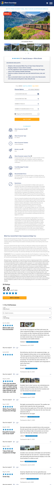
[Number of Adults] (27, 103)
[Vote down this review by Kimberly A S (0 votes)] (17, 424)
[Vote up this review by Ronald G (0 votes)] (14, 376)
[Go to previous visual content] (25, 53)
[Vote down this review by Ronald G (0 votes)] (17, 376)
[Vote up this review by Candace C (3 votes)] (14, 349)
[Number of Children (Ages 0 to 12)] (27, 109)
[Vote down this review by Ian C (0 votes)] (17, 401)
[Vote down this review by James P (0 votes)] (17, 443)
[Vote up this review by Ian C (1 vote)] (14, 401)
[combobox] (27, 310)
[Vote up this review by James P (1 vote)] (14, 443)
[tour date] (27, 94)
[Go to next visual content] (28, 53)
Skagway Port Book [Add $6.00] (24, 114)
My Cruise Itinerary (33, 89)
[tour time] (27, 98)
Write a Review (38, 58)
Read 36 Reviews (27, 58)
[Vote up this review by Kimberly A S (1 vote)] (14, 424)
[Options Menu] (50, 349)
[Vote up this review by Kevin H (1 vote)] (14, 469)
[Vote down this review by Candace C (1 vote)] (17, 349)
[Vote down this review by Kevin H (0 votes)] (17, 469)
